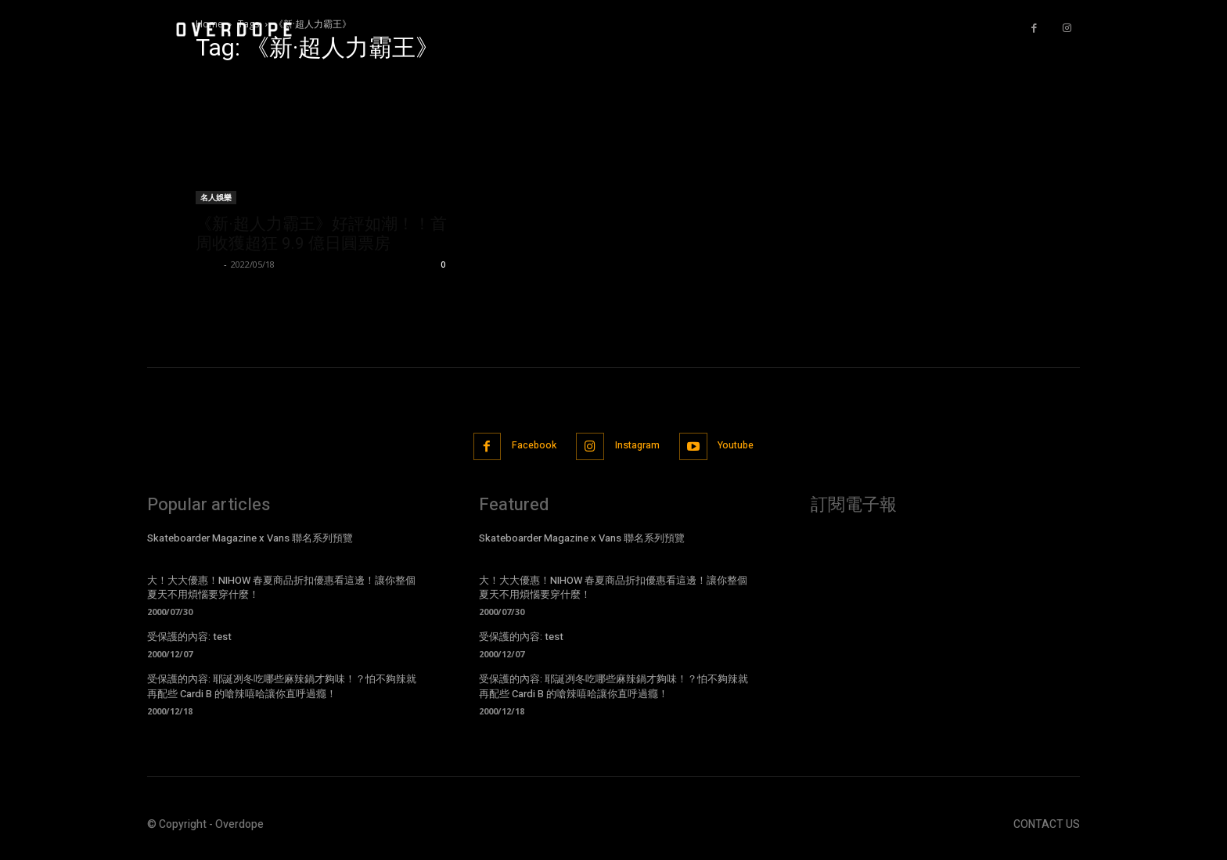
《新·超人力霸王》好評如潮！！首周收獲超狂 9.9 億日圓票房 (321, 233)
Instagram (640, 447)
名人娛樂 (216, 197)
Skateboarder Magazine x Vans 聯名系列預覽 (250, 539)
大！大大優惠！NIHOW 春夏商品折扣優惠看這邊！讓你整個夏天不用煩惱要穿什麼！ (281, 588)
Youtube (748, 447)
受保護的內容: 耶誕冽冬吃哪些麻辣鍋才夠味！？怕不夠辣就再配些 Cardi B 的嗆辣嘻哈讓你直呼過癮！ (281, 688)
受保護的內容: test (189, 639)
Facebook (526, 447)
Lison (208, 264)
